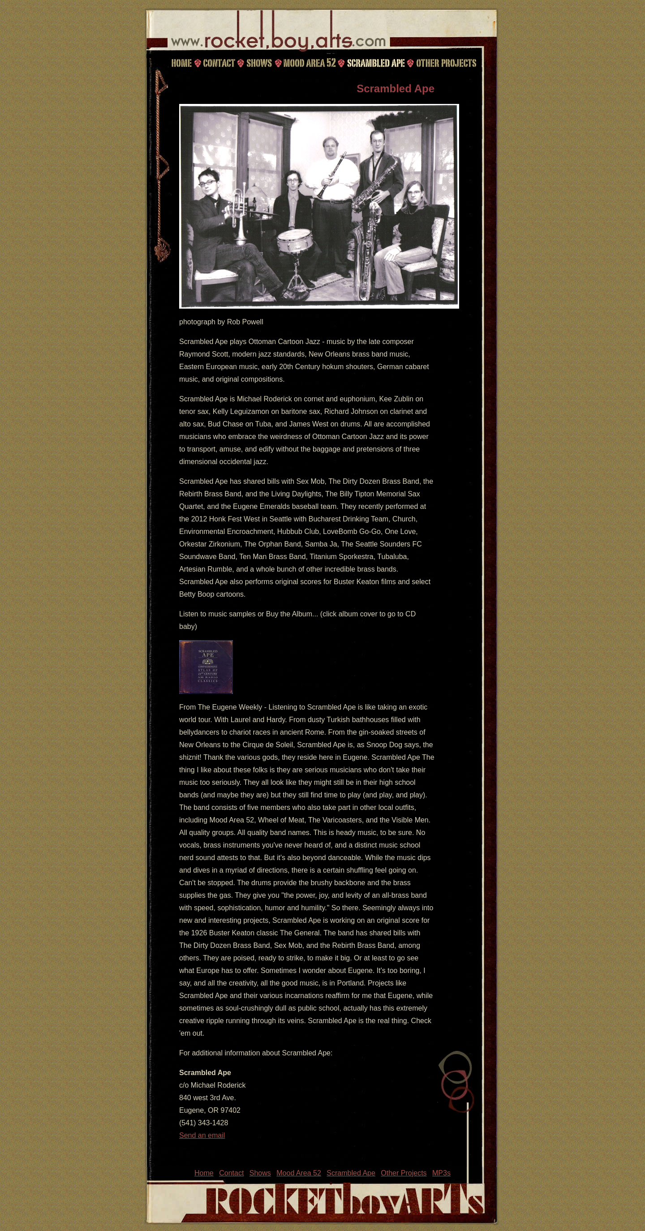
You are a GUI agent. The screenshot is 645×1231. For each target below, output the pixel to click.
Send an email (202, 1135)
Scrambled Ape (376, 62)
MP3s (441, 1173)
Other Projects (447, 62)
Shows (258, 62)
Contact (218, 62)
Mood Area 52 (309, 62)
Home (181, 62)
